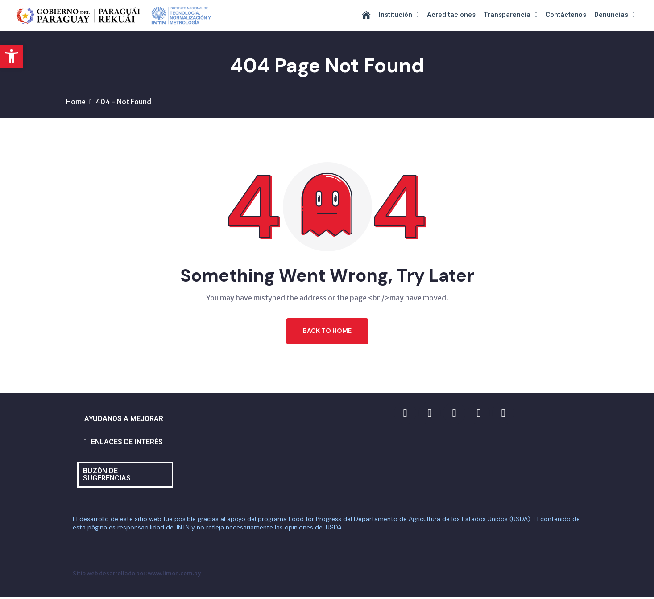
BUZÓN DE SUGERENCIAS (107, 476)
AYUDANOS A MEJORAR (123, 421)
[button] (11, 56)
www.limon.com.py (174, 575)
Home (76, 103)
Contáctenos (566, 15)
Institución (399, 15)
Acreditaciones (451, 15)
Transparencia (510, 15)
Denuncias (614, 15)
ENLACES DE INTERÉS (127, 444)
